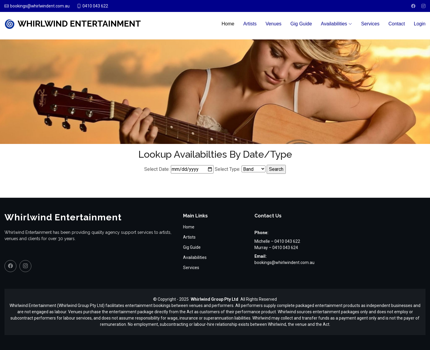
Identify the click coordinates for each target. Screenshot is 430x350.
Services (370, 23)
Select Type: (227, 169)
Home (228, 23)
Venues (273, 23)
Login (420, 23)
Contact (396, 23)
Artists (250, 23)
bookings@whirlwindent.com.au (284, 262)
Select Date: (157, 169)
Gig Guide (301, 23)
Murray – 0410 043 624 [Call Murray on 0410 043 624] (276, 247)
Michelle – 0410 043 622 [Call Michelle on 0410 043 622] (277, 241)
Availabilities (195, 257)
